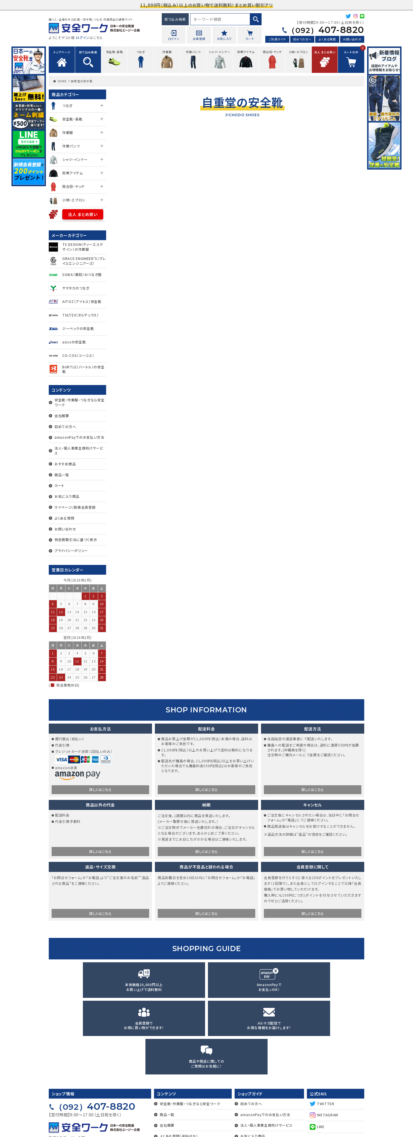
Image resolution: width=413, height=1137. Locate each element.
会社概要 (61, 415)
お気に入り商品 (66, 496)
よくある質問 (327, 40)
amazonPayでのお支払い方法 (79, 437)
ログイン (82, 37)
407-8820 (322, 30)
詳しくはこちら (100, 790)
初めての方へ (302, 40)
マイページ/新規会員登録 (75, 507)
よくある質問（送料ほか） (179, 1062)
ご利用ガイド (277, 40)
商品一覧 (61, 474)
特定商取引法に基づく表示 (75, 539)
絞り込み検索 (175, 19)
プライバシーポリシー (71, 550)
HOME (62, 81)
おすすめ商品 (65, 463)
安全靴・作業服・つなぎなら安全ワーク (79, 402)
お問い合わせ (352, 40)
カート (59, 485)
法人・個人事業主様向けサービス (78, 450)
